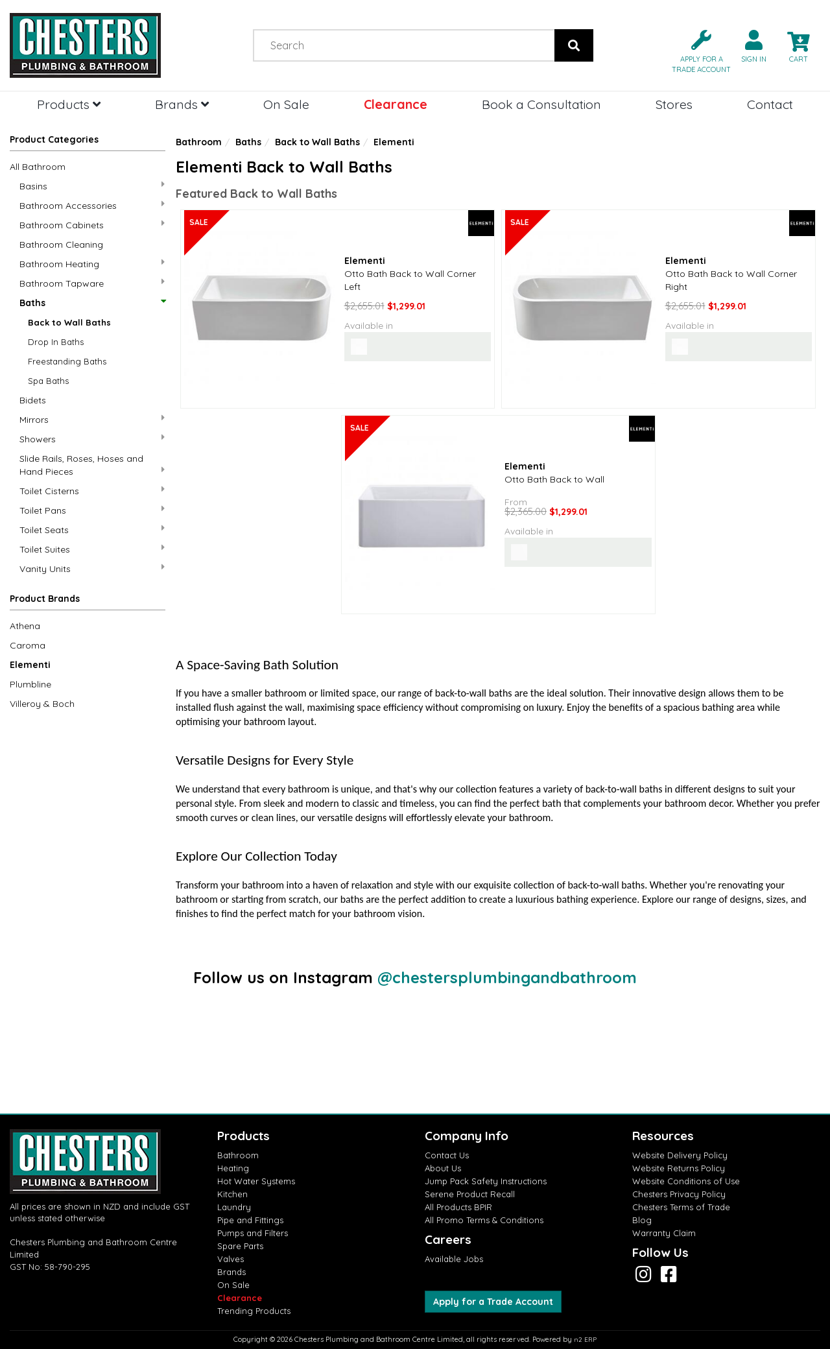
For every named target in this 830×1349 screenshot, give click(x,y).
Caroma (27, 645)
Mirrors (92, 419)
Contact (770, 104)
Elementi (30, 665)
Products (69, 104)
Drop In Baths (56, 342)
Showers (92, 439)
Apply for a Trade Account (493, 1301)
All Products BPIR (458, 1207)
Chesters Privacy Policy (679, 1194)
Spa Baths (48, 381)
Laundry (234, 1207)
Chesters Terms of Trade (681, 1207)
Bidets (32, 400)
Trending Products (253, 1311)
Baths (92, 303)
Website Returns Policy (678, 1168)
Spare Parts (240, 1246)
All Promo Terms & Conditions (484, 1220)
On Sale (286, 104)
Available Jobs (454, 1259)
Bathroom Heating (92, 263)
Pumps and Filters (252, 1233)
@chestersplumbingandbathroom (507, 977)
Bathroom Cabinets (92, 225)
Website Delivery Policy (680, 1155)
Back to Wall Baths (69, 322)
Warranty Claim (664, 1233)
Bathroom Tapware (92, 283)
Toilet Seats (92, 529)
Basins (92, 186)
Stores (674, 104)
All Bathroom (37, 167)
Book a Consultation (541, 104)
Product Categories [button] (54, 139)
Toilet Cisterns (92, 490)
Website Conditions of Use (686, 1181)
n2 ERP (585, 1339)
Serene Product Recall (470, 1194)
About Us (443, 1168)
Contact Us (447, 1155)
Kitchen (232, 1194)
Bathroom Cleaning (61, 244)
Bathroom (199, 142)
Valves (230, 1259)
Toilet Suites (92, 549)
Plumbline (30, 684)
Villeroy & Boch (42, 704)
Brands (182, 104)
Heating (233, 1168)
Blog (642, 1220)
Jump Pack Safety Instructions (486, 1181)
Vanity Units (92, 568)
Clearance (395, 104)
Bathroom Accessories (92, 205)
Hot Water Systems (256, 1181)
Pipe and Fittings (250, 1220)
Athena (25, 626)
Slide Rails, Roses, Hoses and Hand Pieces (92, 465)
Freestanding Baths (67, 361)
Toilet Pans (92, 510)
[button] (696, 50)
